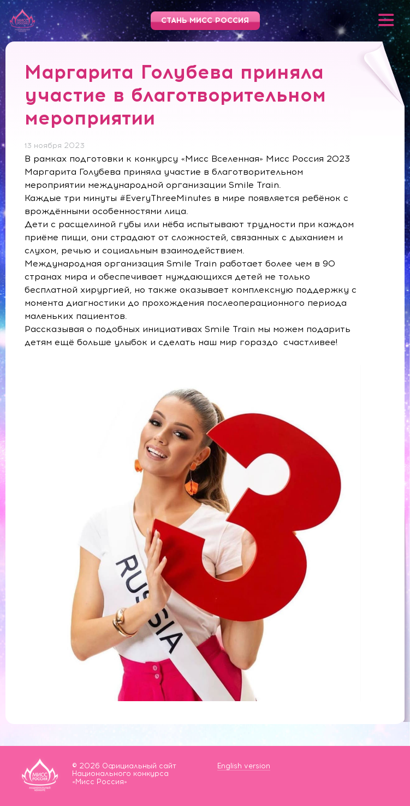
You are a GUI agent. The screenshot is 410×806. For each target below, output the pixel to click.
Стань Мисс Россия (205, 20)
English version (243, 766)
